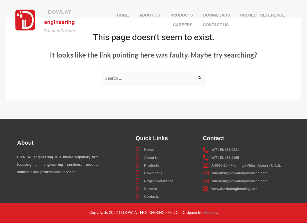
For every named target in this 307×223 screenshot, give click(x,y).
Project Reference (264, 15)
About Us (148, 15)
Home (121, 15)
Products (181, 15)
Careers (182, 25)
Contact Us (216, 25)
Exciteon (210, 212)
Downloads (217, 15)
